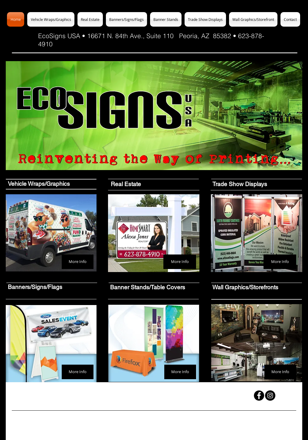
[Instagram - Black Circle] (270, 395)
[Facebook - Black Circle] (259, 395)
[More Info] (77, 261)
